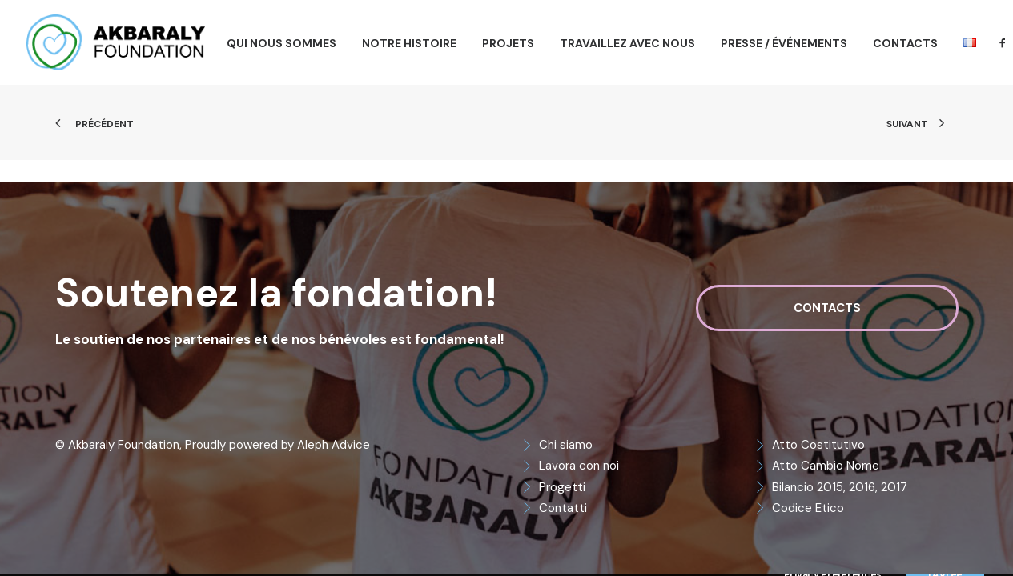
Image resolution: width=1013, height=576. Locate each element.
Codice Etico (808, 508)
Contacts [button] (827, 308)
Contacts (905, 43)
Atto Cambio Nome (825, 466)
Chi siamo (566, 445)
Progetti (562, 487)
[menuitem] (281, 43)
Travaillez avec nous (627, 43)
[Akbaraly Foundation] (115, 42)
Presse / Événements (784, 43)
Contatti (563, 508)
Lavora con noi (579, 466)
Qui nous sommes (281, 43)
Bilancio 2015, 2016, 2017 (839, 487)
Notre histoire (409, 43)
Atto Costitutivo (818, 445)
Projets (508, 43)
